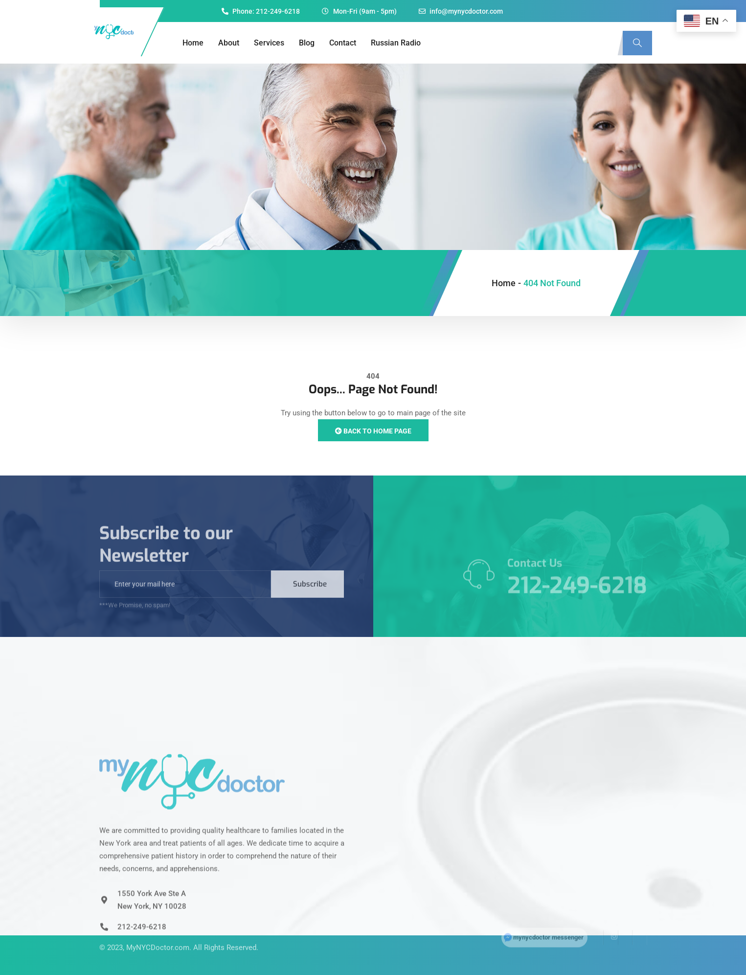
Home (192, 42)
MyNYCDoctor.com (157, 935)
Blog (307, 42)
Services (269, 42)
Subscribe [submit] (310, 595)
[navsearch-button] (637, 43)
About (228, 42)
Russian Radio (396, 42)
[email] (185, 595)
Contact (342, 42)
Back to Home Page (373, 431)
